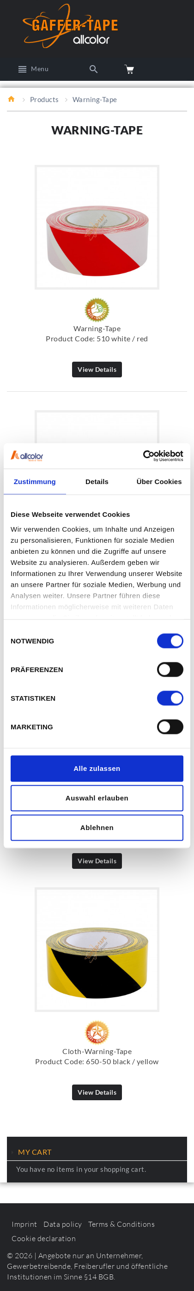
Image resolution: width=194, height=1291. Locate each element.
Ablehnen (97, 827)
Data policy (62, 1224)
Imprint (24, 1224)
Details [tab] (97, 481)
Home (12, 98)
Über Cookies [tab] (159, 481)
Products (44, 99)
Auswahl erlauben (97, 798)
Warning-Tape (97, 328)
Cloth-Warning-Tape (97, 1051)
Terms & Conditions (121, 1224)
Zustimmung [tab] (35, 481)
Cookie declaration (44, 1238)
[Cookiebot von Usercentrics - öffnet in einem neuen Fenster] (143, 456)
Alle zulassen (97, 768)
